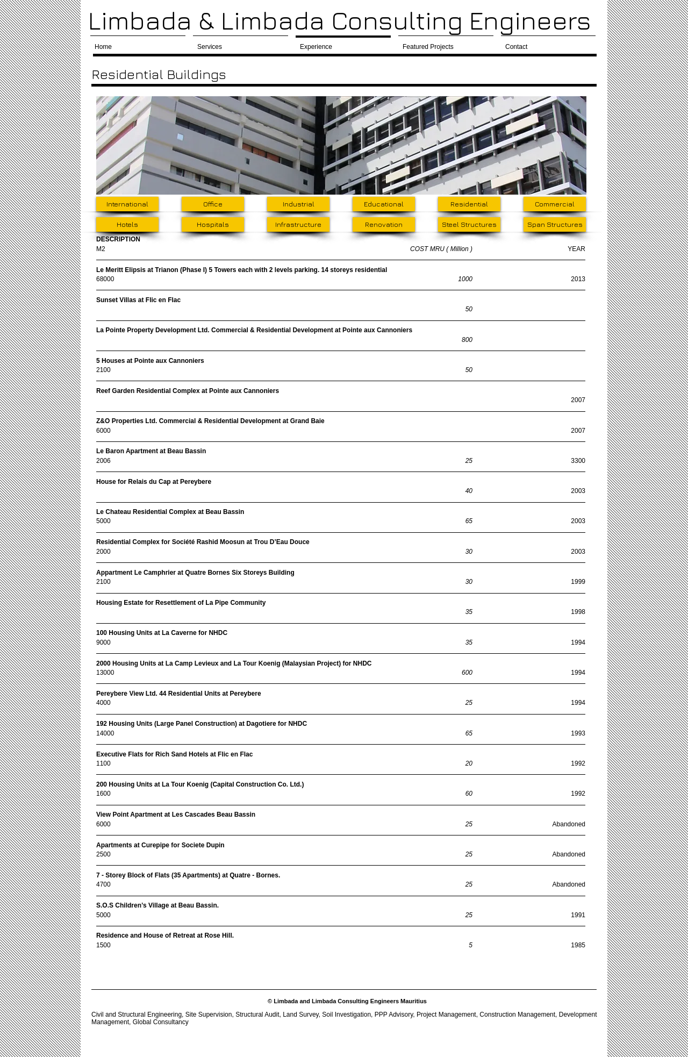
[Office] (213, 204)
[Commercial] (555, 204)
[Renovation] (384, 224)
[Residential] (469, 204)
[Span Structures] (555, 224)
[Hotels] (127, 224)
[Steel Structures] (469, 224)
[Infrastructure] (298, 224)
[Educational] (384, 204)
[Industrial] (298, 204)
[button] (341, 145)
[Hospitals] (213, 224)
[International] (127, 204)
